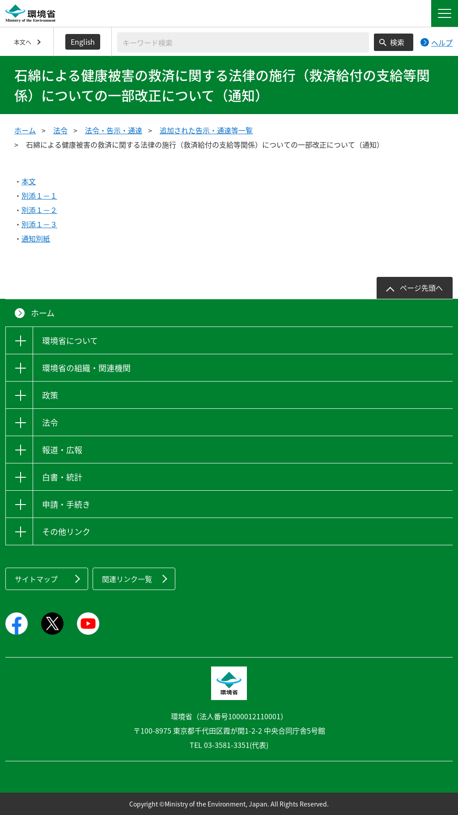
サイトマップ (36, 578)
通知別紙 (35, 238)
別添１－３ (39, 224)
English (83, 41)
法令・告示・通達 (113, 130)
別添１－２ (39, 209)
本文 (28, 181)
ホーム (25, 130)
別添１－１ (39, 195)
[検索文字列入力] (243, 42)
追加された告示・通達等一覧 (206, 130)
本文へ (22, 42)
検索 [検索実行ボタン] (397, 42)
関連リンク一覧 (127, 578)
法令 (60, 130)
